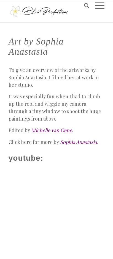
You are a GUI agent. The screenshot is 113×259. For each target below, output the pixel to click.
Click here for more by (53, 142)
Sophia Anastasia (27, 77)
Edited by (41, 130)
